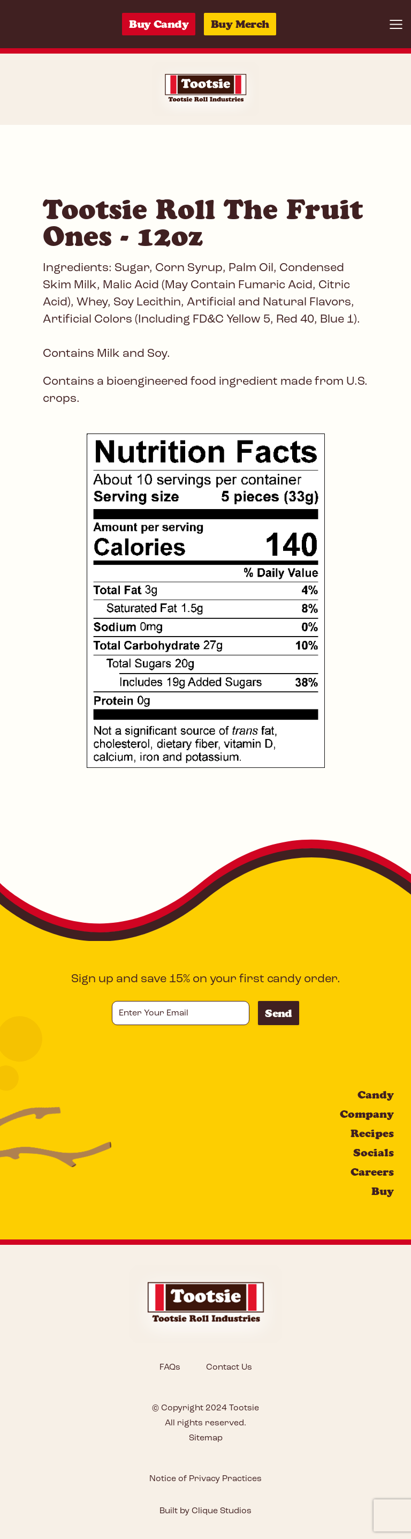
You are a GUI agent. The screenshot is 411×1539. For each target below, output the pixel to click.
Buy (382, 1191)
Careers (372, 1172)
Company (367, 1114)
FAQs (169, 1367)
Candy (375, 1094)
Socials (373, 1152)
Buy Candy (158, 24)
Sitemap (206, 1438)
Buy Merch (240, 24)
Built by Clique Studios (205, 1511)
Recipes (372, 1133)
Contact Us (229, 1367)
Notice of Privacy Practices (205, 1479)
